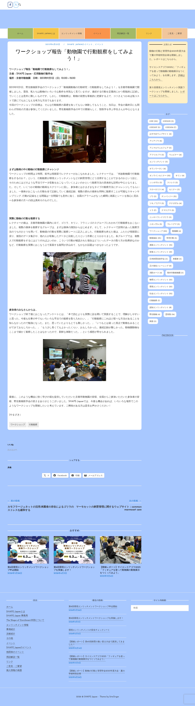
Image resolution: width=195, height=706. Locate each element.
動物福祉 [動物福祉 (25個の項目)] (155, 238)
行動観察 (33, 425)
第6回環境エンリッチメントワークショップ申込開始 (93, 607)
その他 (9, 638)
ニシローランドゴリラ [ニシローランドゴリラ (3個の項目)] (160, 217)
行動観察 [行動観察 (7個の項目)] (155, 301)
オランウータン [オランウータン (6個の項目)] (158, 169)
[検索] (185, 607)
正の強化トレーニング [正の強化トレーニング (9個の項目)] (160, 266)
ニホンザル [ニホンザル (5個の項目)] (156, 224)
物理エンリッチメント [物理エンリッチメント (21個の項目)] (161, 280)
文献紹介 (10, 634)
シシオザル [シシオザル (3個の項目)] (156, 183)
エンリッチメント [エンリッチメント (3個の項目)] (159, 162)
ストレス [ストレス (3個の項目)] (172, 183)
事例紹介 (10, 629)
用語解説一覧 (123, 34)
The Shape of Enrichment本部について (25, 620)
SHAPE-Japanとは (46, 34)
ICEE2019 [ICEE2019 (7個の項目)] (170, 127)
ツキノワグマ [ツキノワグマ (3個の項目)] (157, 203)
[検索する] (160, 608)
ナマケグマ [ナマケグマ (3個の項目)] (168, 210)
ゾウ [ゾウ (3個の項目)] (153, 196)
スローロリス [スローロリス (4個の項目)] (157, 190)
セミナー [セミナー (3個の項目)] (174, 190)
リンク (149, 34)
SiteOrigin (114, 697)
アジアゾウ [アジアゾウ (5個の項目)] (156, 141)
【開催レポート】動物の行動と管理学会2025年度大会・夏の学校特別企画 (97, 672)
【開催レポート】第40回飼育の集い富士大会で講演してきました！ (97, 643)
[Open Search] (19, 4)
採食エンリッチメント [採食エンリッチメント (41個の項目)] (161, 252)
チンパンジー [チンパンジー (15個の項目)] (169, 196)
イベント (97, 34)
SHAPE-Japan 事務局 (17, 616)
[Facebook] (10, 5)
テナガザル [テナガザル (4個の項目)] (175, 203)
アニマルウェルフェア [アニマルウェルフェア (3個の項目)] (160, 148)
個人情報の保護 (14, 670)
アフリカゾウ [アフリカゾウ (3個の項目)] (157, 155)
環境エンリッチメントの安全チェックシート (89, 630)
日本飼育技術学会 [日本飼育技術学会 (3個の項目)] (159, 259)
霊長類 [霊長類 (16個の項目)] (170, 314)
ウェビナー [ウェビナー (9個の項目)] (175, 155)
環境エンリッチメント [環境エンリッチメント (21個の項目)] (161, 287)
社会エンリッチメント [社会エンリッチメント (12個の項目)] (161, 294)
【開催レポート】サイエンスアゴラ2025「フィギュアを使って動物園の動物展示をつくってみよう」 (97, 657)
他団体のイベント (15, 652)
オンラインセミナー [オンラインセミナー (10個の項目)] (160, 176)
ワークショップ (18, 425)
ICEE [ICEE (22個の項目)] (154, 121)
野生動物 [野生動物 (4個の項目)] (155, 314)
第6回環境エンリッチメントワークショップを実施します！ (96, 618)
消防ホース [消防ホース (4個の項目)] (156, 273)
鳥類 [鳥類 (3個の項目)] (153, 321)
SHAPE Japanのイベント (80, 44)
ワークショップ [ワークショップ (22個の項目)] (158, 231)
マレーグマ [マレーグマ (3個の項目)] (173, 224)
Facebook (167, 335)
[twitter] (16, 5)
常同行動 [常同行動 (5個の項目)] (171, 238)
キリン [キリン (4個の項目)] (180, 176)
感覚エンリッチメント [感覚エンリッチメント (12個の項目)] (161, 245)
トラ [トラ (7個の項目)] (153, 210)
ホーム (20, 34)
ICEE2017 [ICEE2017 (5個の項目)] (155, 127)
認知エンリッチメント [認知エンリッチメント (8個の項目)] (160, 308)
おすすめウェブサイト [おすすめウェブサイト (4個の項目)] (160, 134)
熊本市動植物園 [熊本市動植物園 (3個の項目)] (175, 273)
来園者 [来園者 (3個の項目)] (177, 259)
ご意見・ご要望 (175, 34)
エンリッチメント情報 (71, 34)
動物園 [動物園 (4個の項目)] (176, 231)
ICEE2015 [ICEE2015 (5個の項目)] (168, 121)
